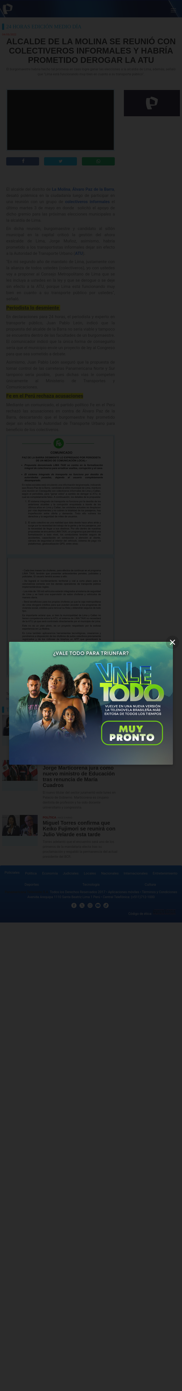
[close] (172, 642)
